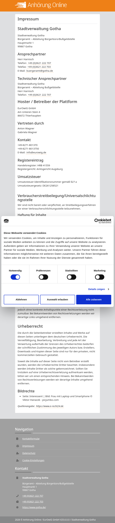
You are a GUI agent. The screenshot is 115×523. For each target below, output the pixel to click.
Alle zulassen (94, 299)
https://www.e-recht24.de (49, 406)
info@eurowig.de (36, 152)
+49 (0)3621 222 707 (39, 63)
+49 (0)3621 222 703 (39, 66)
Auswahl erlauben (57, 299)
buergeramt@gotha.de (39, 70)
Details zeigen (96, 289)
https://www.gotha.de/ (34, 507)
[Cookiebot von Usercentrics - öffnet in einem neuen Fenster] (96, 221)
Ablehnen (21, 299)
